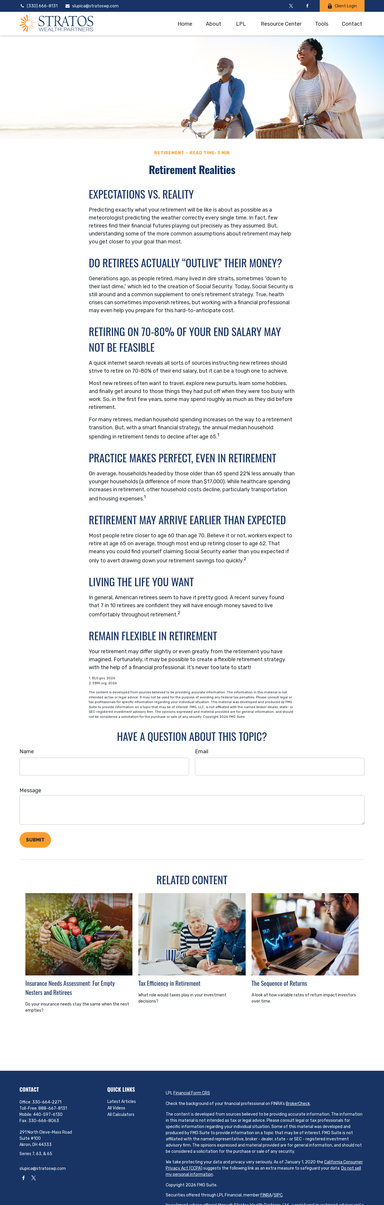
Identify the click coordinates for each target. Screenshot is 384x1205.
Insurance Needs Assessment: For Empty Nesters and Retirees (70, 987)
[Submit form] (35, 840)
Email (201, 751)
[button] (185, 23)
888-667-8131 (52, 1108)
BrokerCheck (298, 1103)
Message (30, 790)
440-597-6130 (48, 1114)
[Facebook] (307, 6)
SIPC (278, 1195)
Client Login (342, 6)
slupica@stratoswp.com (92, 6)
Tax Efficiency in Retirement (169, 983)
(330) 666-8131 (38, 6)
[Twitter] (291, 6)
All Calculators (120, 1114)
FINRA (266, 1195)
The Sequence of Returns (279, 983)
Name (26, 751)
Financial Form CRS (191, 1093)
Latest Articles (121, 1101)
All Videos (116, 1108)
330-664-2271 (46, 1102)
